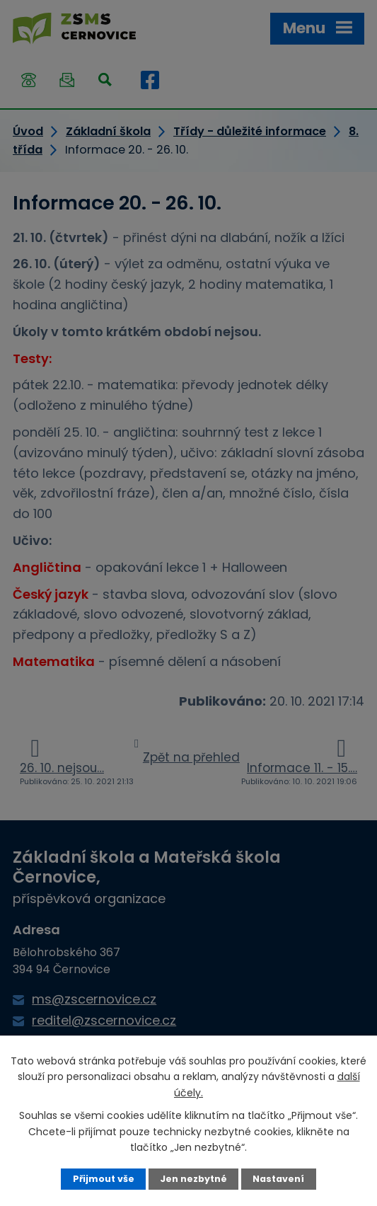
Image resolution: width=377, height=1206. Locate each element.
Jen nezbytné (193, 1179)
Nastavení (278, 1179)
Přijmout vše (103, 1179)
